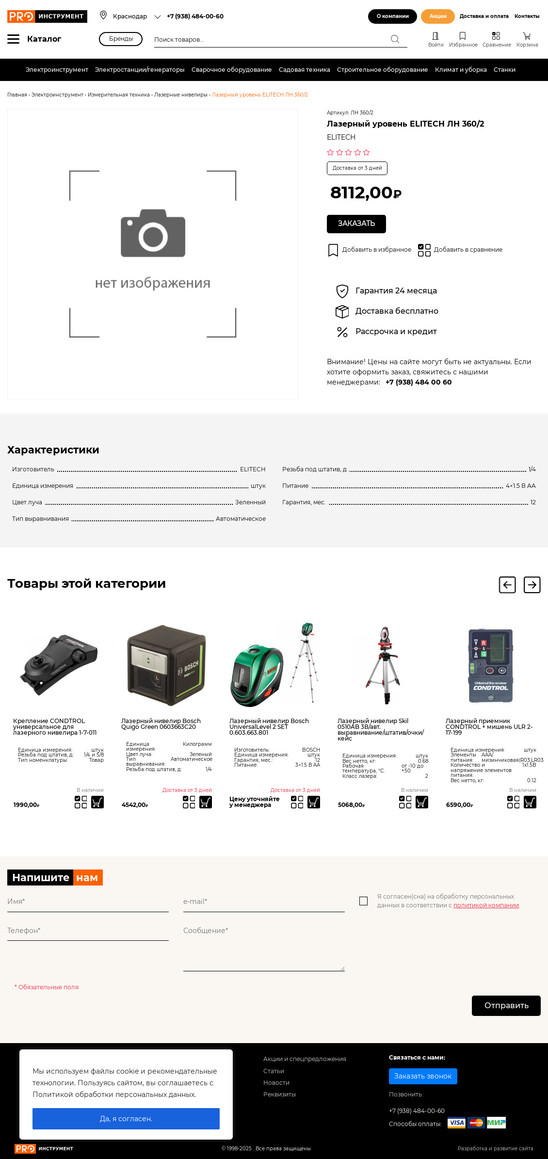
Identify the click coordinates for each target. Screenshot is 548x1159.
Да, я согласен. (126, 1118)
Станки (505, 69)
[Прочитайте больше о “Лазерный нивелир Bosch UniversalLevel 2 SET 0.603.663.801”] (313, 802)
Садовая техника (304, 69)
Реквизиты (279, 1094)
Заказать (356, 223)
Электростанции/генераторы (140, 69)
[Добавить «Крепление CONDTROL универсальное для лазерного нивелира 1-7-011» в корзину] (97, 802)
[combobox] (137, 17)
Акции (438, 16)
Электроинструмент (57, 69)
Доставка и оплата (484, 16)
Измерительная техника (119, 95)
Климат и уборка (461, 69)
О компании (393, 16)
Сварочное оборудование (232, 69)
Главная (17, 95)
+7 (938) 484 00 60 (419, 382)
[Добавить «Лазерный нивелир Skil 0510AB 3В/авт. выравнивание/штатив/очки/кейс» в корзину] (422, 802)
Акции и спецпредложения (304, 1059)
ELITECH (341, 137)
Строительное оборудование (382, 69)
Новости (276, 1083)
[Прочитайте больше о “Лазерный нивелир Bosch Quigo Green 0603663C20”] (205, 802)
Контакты (527, 16)
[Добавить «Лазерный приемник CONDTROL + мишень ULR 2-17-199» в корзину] (530, 802)
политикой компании (486, 905)
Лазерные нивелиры (181, 95)
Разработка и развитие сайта (495, 1149)
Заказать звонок (422, 1076)
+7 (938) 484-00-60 (195, 16)
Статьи (273, 1071)
